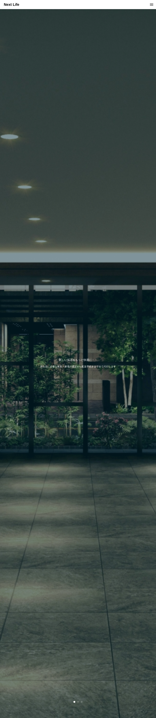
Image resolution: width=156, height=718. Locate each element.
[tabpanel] (78, 363)
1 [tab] (74, 702)
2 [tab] (78, 702)
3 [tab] (82, 702)
